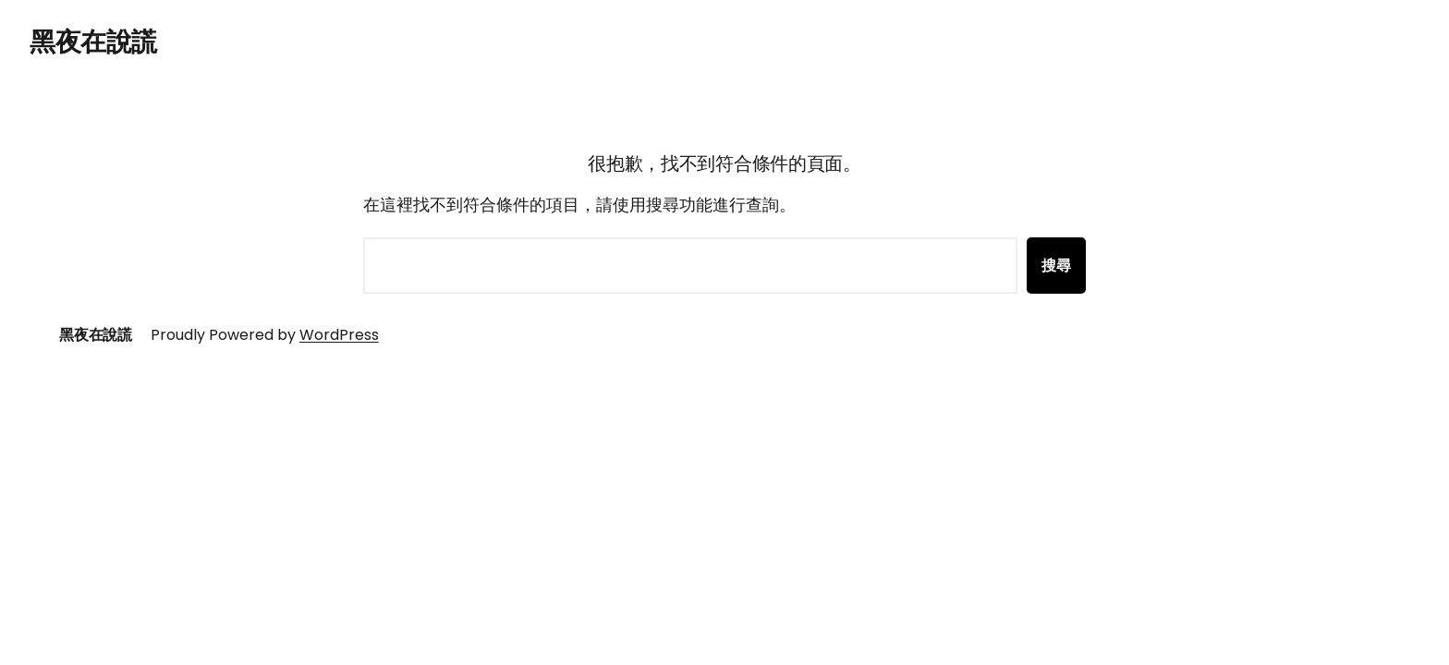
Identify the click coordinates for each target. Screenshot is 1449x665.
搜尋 (1056, 265)
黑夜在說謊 (93, 42)
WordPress (339, 334)
